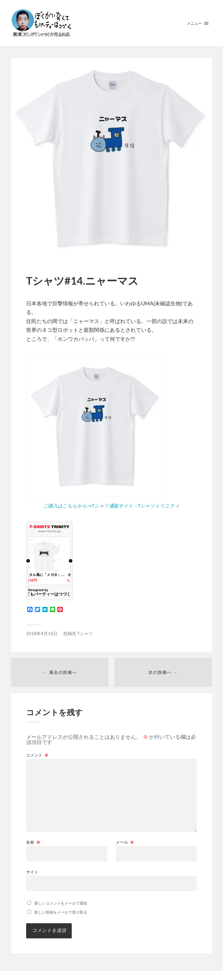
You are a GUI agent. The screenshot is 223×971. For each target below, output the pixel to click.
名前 (33, 842)
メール (125, 842)
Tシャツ (85, 633)
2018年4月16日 (41, 633)
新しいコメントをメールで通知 (60, 903)
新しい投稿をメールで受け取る (60, 912)
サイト (32, 872)
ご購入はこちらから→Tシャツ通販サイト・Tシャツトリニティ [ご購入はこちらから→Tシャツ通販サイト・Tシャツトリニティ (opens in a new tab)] (111, 505)
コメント (37, 755)
